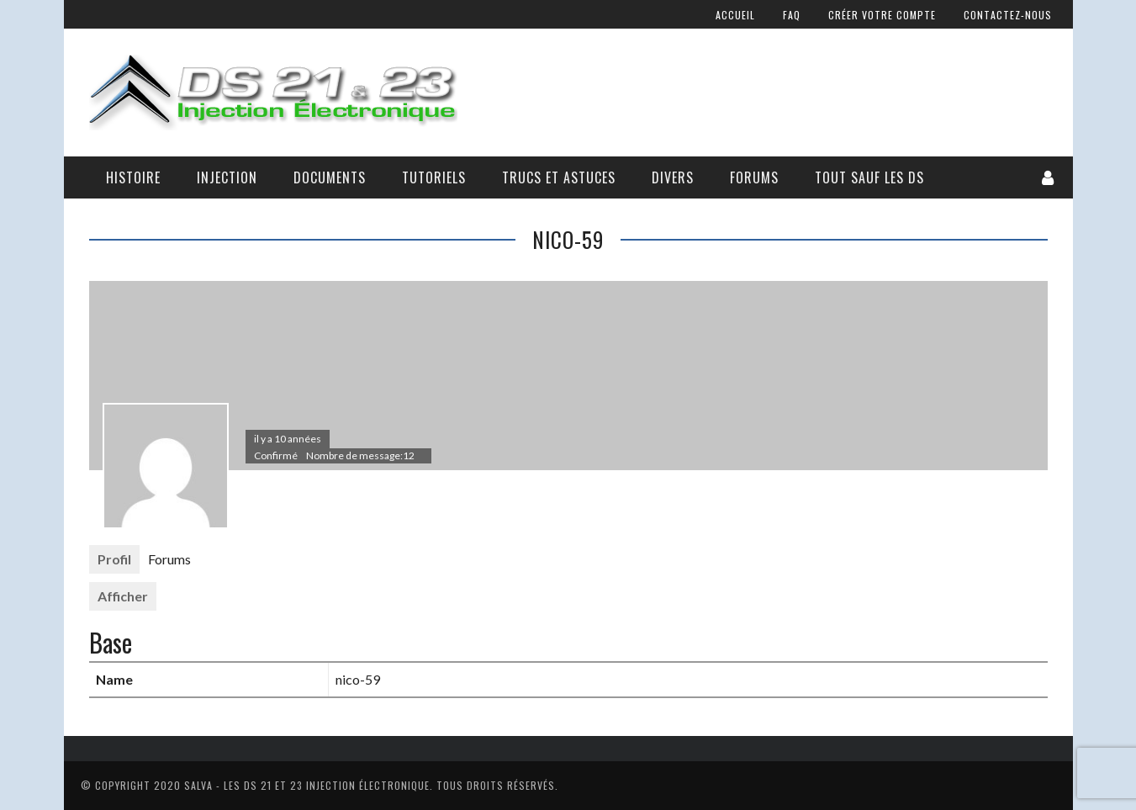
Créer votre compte (882, 15)
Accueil (735, 15)
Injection (227, 177)
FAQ (791, 15)
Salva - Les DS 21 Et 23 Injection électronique (307, 785)
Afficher (123, 596)
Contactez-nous (1008, 15)
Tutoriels (434, 177)
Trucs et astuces (559, 177)
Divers (673, 177)
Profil (114, 559)
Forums (754, 177)
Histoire (133, 177)
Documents (329, 177)
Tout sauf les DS (869, 177)
